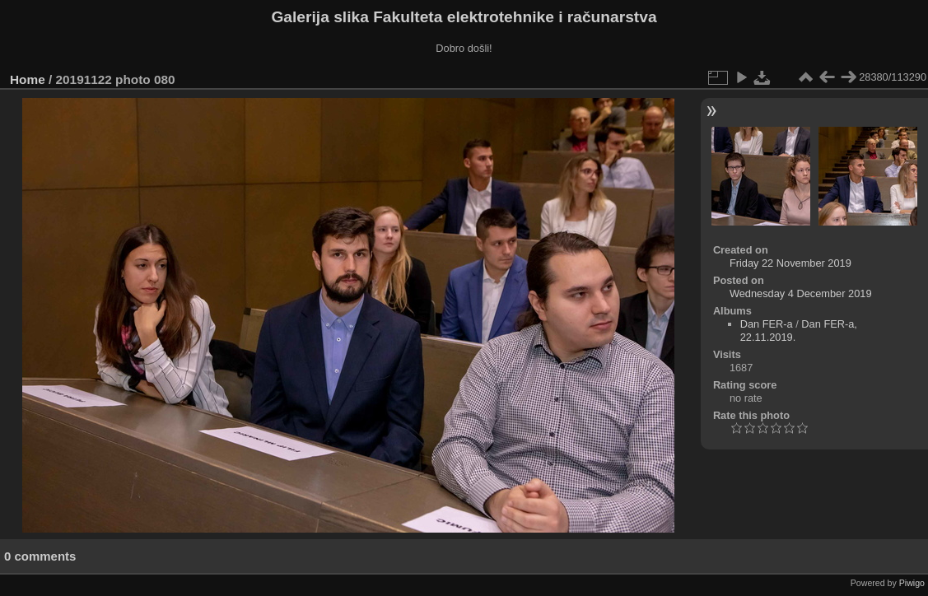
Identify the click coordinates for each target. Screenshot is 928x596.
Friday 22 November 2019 (790, 263)
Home (27, 79)
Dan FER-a (766, 324)
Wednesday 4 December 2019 (801, 293)
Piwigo (912, 583)
